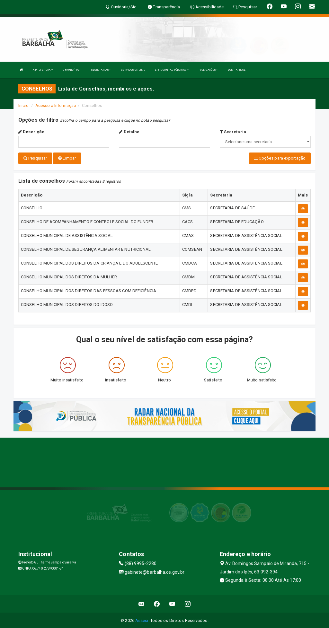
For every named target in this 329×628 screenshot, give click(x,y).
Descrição (31, 131)
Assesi (141, 619)
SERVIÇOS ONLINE (133, 69)
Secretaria (233, 131)
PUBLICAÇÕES (208, 69)
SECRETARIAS (101, 69)
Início (23, 105)
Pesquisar (35, 158)
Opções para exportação (280, 158)
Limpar (67, 158)
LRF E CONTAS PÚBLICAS (172, 69)
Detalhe (129, 131)
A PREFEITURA (43, 69)
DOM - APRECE (236, 69)
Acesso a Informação (55, 105)
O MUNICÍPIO (72, 69)
